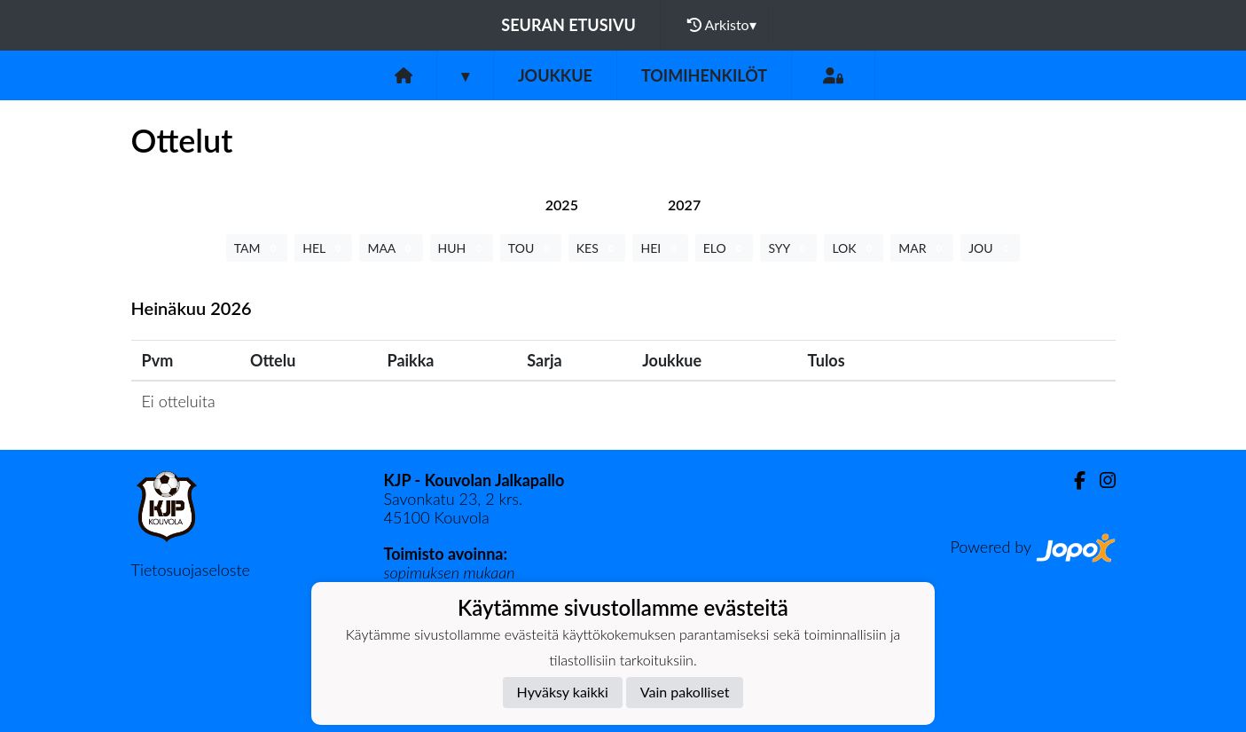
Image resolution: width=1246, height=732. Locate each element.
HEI (659, 248)
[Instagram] (1100, 480)
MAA (390, 248)
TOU (530, 248)
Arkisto (721, 24)
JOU (990, 248)
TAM (256, 248)
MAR (921, 248)
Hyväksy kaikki (562, 691)
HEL (323, 248)
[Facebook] (1072, 480)
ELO (724, 248)
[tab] (561, 204)
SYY (788, 248)
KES (597, 248)
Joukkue (555, 75)
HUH (461, 248)
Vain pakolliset (685, 691)
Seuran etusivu (568, 25)
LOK (853, 248)
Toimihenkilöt (704, 75)
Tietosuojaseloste (190, 569)
